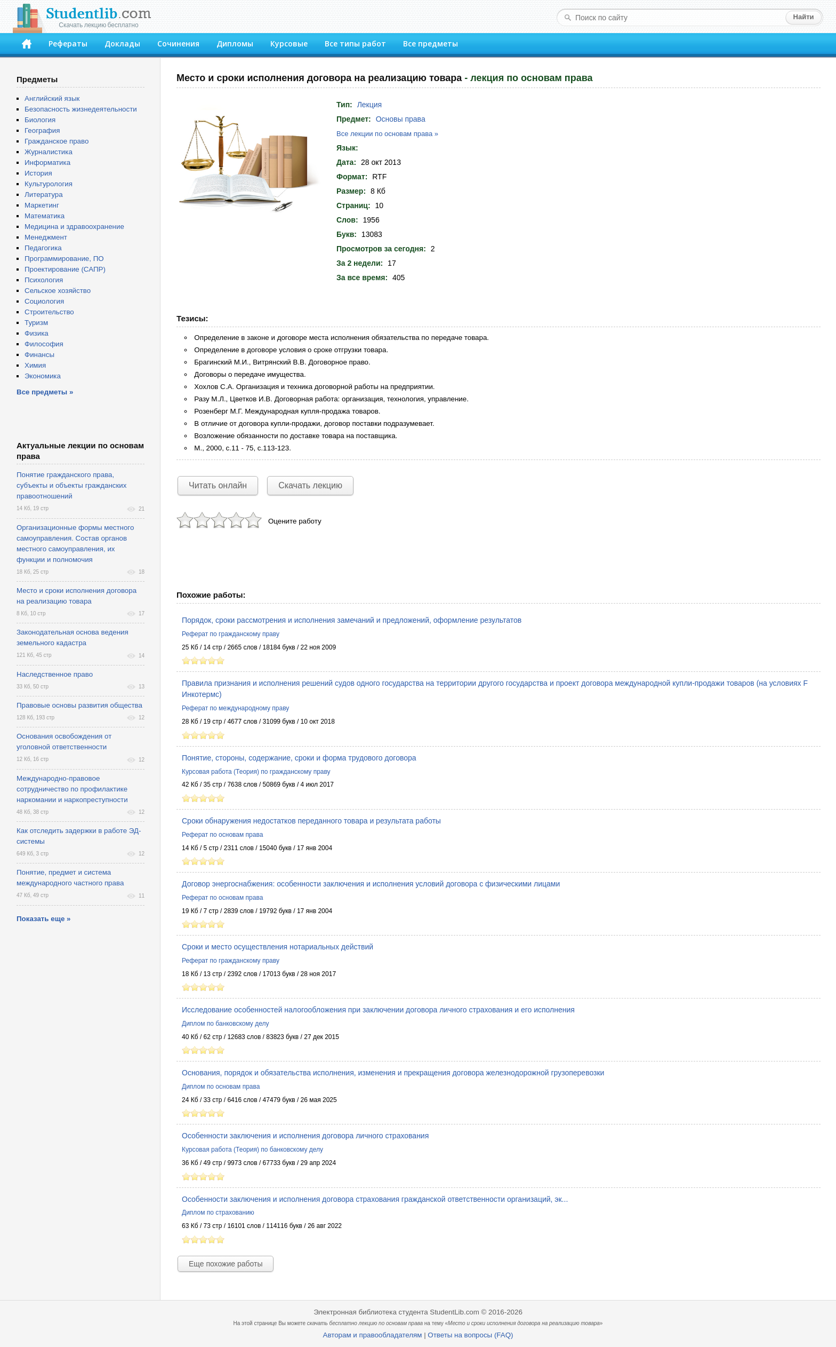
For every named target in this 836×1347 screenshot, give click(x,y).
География (42, 130)
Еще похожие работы (225, 1263)
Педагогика (43, 248)
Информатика (47, 163)
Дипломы (234, 43)
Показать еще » (43, 919)
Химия (35, 365)
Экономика (43, 376)
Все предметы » (45, 392)
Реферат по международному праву (235, 708)
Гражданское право (57, 141)
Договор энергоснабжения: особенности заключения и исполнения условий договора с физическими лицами (371, 883)
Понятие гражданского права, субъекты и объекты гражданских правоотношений (71, 485)
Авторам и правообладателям (372, 1335)
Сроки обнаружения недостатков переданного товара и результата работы (311, 821)
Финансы (39, 355)
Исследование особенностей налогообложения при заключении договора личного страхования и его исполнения (378, 1009)
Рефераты (68, 43)
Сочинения (178, 43)
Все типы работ (355, 43)
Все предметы (430, 43)
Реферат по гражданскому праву (230, 634)
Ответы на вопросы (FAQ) (470, 1335)
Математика (45, 216)
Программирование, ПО (64, 259)
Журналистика (49, 152)
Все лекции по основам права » (387, 134)
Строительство (49, 312)
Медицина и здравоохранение (74, 227)
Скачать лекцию (310, 485)
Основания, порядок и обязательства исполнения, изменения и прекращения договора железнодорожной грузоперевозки (393, 1072)
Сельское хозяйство (58, 291)
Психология (44, 280)
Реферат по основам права (222, 834)
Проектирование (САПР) (65, 269)
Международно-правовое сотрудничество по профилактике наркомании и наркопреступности (72, 789)
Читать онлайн (218, 485)
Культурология (49, 184)
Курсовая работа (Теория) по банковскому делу (252, 1149)
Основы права (400, 119)
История (38, 173)
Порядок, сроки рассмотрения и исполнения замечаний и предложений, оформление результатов (351, 620)
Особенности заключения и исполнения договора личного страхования (305, 1135)
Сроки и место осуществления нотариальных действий (277, 946)
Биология (40, 120)
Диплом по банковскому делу (225, 1023)
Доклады (122, 43)
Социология (44, 301)
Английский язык (52, 98)
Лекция (369, 104)
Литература (44, 195)
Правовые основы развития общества (79, 705)
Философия (44, 344)
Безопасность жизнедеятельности (81, 109)
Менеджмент (46, 237)
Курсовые (289, 43)
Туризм (36, 323)
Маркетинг (42, 205)
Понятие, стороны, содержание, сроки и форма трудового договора (299, 758)
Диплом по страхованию (218, 1212)
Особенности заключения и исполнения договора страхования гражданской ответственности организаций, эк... (375, 1199)
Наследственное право (55, 674)
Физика (37, 333)
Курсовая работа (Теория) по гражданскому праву (256, 771)
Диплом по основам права (221, 1086)
